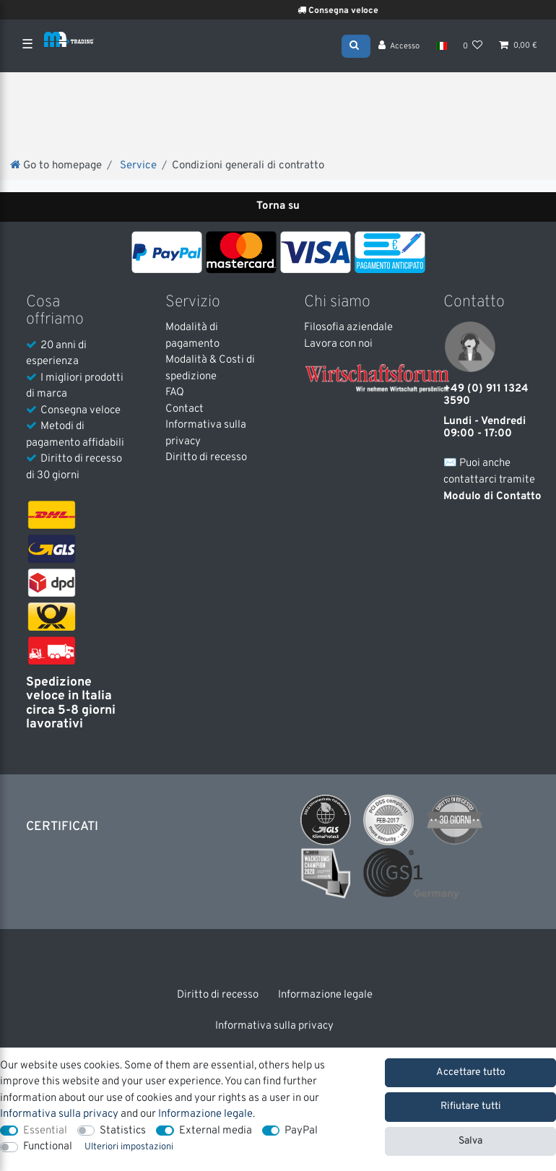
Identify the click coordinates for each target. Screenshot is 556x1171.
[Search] (356, 45)
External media (215, 1131)
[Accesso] (399, 47)
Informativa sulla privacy (274, 1026)
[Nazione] (440, 46)
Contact (184, 409)
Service (137, 167)
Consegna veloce (351, 11)
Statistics (123, 1131)
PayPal (301, 1131)
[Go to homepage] (56, 167)
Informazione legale (325, 995)
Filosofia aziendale (348, 327)
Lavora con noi (338, 344)
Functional (47, 1147)
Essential (45, 1131)
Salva (470, 1141)
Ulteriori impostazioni (128, 1147)
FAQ (174, 392)
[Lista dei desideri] (473, 47)
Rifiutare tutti (470, 1106)
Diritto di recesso (206, 457)
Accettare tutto (470, 1072)
